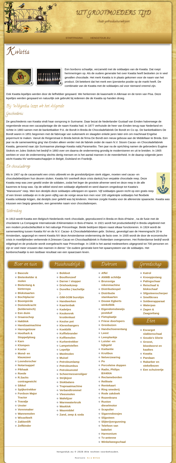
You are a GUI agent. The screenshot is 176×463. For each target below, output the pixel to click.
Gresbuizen (108, 325)
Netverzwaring (110, 357)
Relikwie (106, 381)
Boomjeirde (25, 301)
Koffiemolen (68, 337)
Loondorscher (27, 361)
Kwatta (147, 353)
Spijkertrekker (27, 389)
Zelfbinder (24, 425)
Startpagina (74, 38)
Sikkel (22, 385)
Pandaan (149, 357)
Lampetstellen (69, 345)
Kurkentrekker (69, 341)
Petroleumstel (69, 369)
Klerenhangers (69, 325)
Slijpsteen (107, 417)
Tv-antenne (108, 437)
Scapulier (107, 409)
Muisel (64, 357)
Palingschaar (151, 281)
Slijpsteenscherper (155, 293)
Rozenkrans (109, 397)
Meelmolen (67, 353)
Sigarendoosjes (111, 413)
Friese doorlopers (113, 321)
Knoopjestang (152, 277)
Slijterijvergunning (113, 421)
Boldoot (65, 273)
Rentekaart (108, 385)
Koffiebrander (69, 333)
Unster (22, 405)
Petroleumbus (69, 365)
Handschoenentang (114, 329)
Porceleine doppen (113, 365)
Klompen (24, 345)
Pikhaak (23, 369)
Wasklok (65, 406)
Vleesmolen (67, 394)
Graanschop (26, 317)
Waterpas (149, 305)
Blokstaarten (26, 293)
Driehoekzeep (69, 285)
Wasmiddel (67, 410)
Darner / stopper (70, 281)
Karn (21, 341)
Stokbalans (67, 382)
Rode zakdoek (110, 393)
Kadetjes (65, 309)
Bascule (23, 273)
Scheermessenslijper (73, 373)
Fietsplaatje (109, 316)
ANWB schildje (111, 277)
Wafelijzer (66, 398)
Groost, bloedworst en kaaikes (152, 345)
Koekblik (65, 329)
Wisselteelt (25, 417)
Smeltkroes (150, 297)
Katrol (147, 273)
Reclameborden (111, 377)
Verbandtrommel (70, 390)
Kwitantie (107, 349)
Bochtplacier (26, 297)
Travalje (23, 401)
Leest (105, 333)
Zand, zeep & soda (72, 414)
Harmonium (109, 433)
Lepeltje (65, 349)
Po (103, 361)
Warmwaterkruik (70, 402)
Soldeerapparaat (154, 301)
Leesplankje (109, 337)
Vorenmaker (26, 409)
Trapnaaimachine (71, 386)
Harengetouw (26, 329)
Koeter (22, 349)
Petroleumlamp (70, 361)
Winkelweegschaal (113, 441)
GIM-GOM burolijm (72, 297)
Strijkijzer (66, 377)
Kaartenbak (67, 305)
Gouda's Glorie (153, 337)
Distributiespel (111, 289)
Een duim (24, 313)
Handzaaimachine (29, 325)
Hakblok (23, 321)
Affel (104, 273)
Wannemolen (26, 413)
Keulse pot (67, 321)
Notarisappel (26, 365)
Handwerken (68, 301)
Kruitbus (107, 353)
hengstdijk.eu (100, 38)
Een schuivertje (153, 369)
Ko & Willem (93, 458)
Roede (22, 373)
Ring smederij (110, 389)
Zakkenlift (24, 421)
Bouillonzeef (68, 277)
